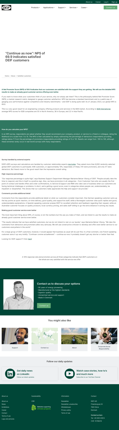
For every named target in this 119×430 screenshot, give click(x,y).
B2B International (103, 109)
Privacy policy (66, 410)
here (29, 239)
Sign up (114, 2)
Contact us (110, 7)
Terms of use (6, 416)
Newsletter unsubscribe (69, 404)
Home (7, 76)
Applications (48, 7)
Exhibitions (5, 407)
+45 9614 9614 (99, 418)
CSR (32, 401)
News (4, 404)
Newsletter (65, 401)
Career (98, 2)
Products (34, 7)
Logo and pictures (8, 419)
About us (89, 2)
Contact (4, 413)
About (13, 76)
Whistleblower (66, 407)
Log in (106, 2)
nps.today (72, 164)
